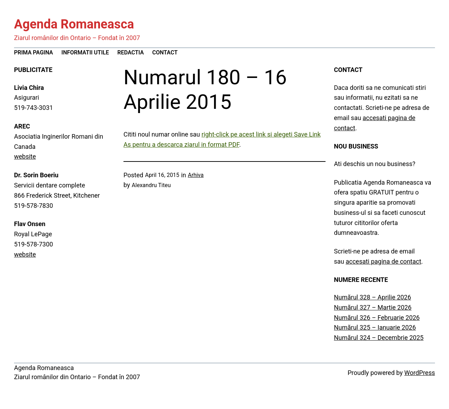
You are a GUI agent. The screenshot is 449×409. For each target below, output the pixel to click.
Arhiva (196, 175)
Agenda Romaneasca (74, 24)
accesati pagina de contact (383, 261)
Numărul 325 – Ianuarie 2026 (375, 327)
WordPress (419, 372)
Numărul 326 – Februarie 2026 (377, 317)
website (25, 156)
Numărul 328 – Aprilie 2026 (372, 297)
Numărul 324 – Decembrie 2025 (378, 337)
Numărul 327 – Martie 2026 (372, 307)
